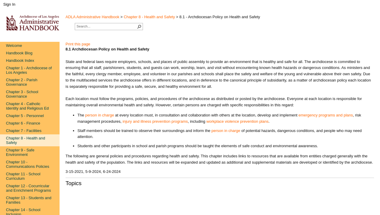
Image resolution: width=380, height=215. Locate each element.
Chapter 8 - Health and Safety (149, 17)
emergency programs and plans (325, 115)
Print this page (78, 44)
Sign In (9, 4)
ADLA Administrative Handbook (92, 17)
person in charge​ (99, 115)
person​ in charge (225, 130)
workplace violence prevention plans (237, 121)
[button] (139, 26)
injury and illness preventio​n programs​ (155, 121)
